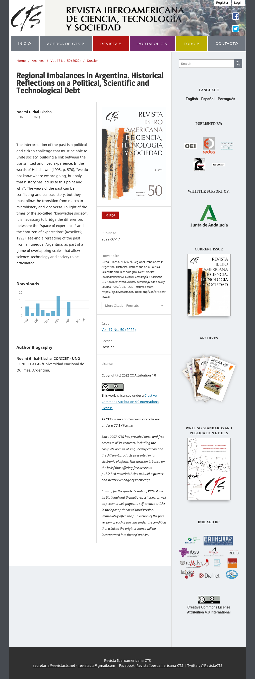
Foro (192, 43)
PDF (112, 215)
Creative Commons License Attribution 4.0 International (209, 607)
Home (21, 60)
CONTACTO (226, 43)
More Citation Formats (122, 305)
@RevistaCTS (211, 665)
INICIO (24, 43)
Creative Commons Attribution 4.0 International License (130, 401)
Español (207, 99)
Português (226, 99)
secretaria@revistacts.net (54, 665)
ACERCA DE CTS (65, 43)
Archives (38, 60)
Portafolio (152, 43)
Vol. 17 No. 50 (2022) (66, 60)
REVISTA (111, 43)
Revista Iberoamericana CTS (159, 665)
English (192, 99)
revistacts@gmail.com (96, 665)
